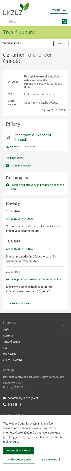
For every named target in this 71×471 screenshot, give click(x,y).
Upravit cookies (12, 360)
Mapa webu (9, 353)
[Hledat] (37, 21)
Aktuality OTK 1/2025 (19, 249)
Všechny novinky (20, 303)
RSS (5, 347)
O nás (6, 329)
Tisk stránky (15, 158)
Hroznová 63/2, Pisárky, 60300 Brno (15, 385)
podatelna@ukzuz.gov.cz (20, 398)
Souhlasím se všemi (18, 450)
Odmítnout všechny (19, 459)
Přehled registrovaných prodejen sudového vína (37, 187)
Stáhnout (13, 146)
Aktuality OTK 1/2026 (19, 218)
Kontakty (9, 335)
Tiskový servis (11, 341)
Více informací (51, 459)
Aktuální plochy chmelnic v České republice (33, 279)
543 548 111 (13, 404)
